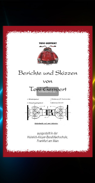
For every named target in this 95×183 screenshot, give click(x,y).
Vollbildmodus (47, 91)
